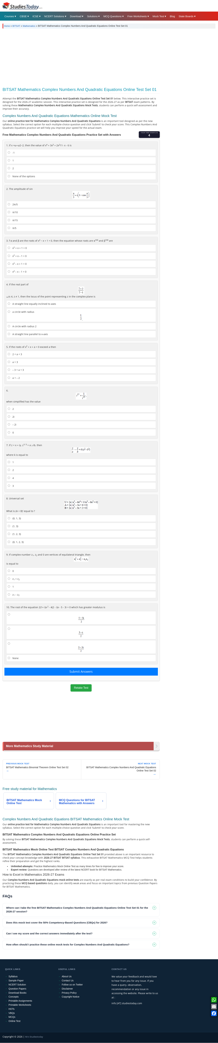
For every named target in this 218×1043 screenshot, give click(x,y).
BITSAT (16, 26)
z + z (14, 579)
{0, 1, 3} (14, 518)
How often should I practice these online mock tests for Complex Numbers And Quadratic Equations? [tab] (67, 944)
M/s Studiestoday (34, 1036)
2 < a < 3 (15, 354)
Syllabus (13, 976)
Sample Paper (16, 980)
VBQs (12, 1013)
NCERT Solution (17, 984)
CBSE (23, 16)
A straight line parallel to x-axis (28, 334)
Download (75, 16)
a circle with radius (45, 315)
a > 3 (13, 362)
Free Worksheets (137, 16)
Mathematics (29, 26)
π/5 (12, 228)
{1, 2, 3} (14, 534)
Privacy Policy (69, 992)
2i (11, 416)
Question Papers (17, 988)
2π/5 (13, 204)
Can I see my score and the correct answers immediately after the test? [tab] (49, 933)
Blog (172, 16)
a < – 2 (14, 378)
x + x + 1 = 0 (17, 248)
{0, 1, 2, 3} (16, 542)
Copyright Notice (71, 996)
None (13, 658)
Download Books (17, 992)
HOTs (11, 1009)
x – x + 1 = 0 (17, 263)
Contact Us (68, 980)
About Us (67, 976)
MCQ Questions (112, 16)
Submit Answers (81, 671)
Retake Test (81, 687)
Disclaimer (67, 988)
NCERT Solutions (54, 16)
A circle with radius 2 (22, 326)
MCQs (12, 1017)
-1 (11, 152)
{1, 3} (13, 526)
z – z (13, 595)
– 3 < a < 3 (16, 370)
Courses (9, 16)
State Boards (186, 16)
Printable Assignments (20, 1001)
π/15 (13, 220)
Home (7, 26)
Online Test (14, 1021)
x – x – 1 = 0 (17, 271)
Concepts (14, 996)
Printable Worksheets (20, 1005)
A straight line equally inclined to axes (32, 303)
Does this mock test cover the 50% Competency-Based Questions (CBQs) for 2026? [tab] (56, 922)
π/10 (13, 212)
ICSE (35, 16)
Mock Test (158, 16)
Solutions (92, 16)
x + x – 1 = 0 (17, 255)
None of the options (21, 176)
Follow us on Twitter (72, 984)
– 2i (12, 424)
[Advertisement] (105, 57)
